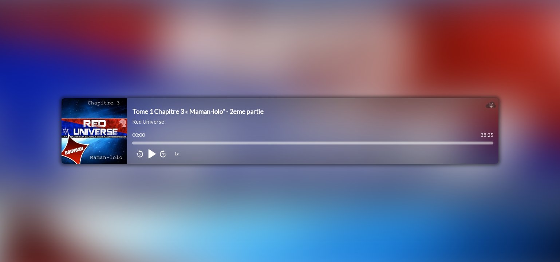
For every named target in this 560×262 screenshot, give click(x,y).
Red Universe (148, 121)
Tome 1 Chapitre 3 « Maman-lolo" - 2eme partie (198, 111)
